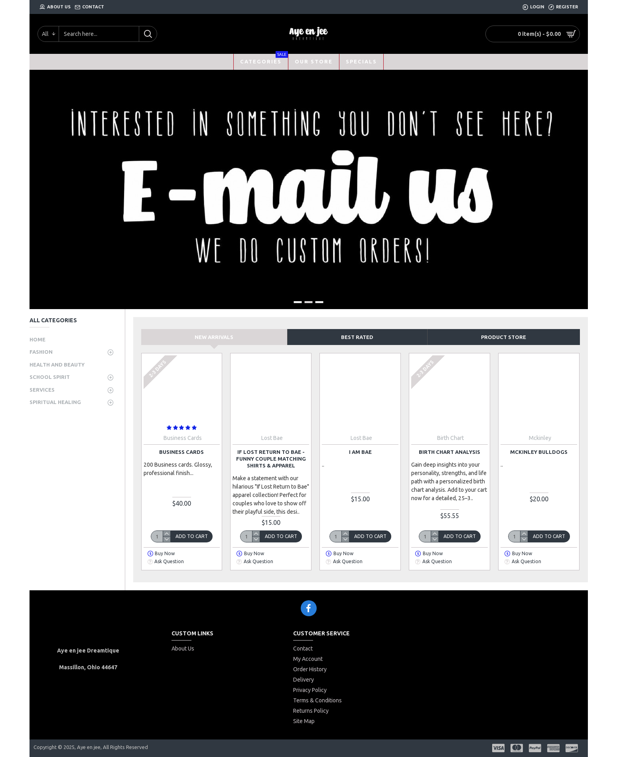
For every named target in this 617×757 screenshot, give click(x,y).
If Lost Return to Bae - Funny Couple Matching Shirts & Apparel (271, 458)
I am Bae (360, 452)
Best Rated (357, 337)
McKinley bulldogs (539, 452)
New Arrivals (214, 337)
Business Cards (181, 452)
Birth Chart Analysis (449, 452)
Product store (503, 337)
